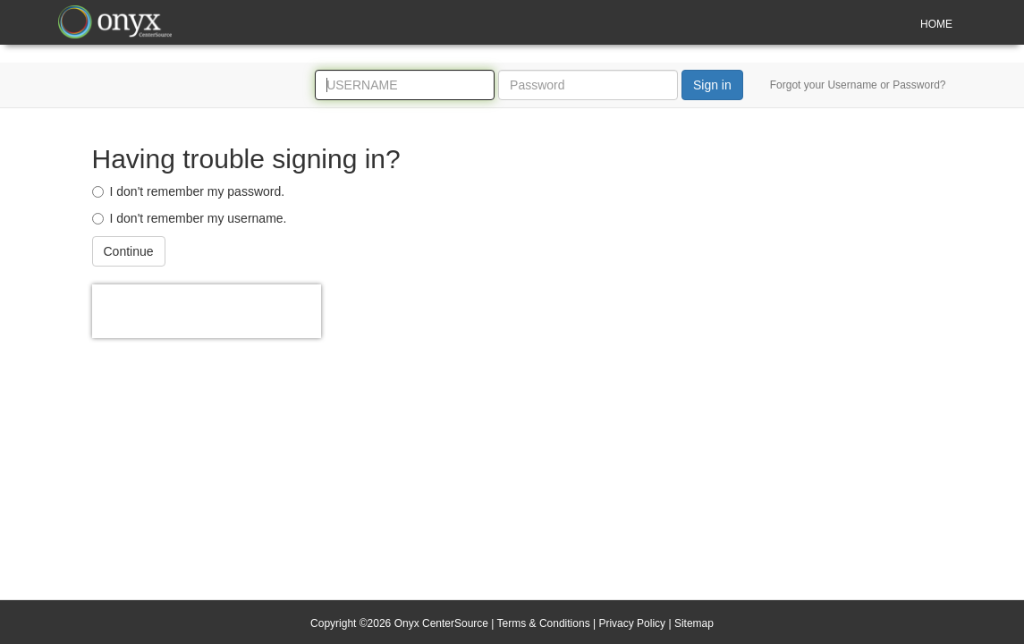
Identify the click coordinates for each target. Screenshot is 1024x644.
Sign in (712, 85)
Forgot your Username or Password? (858, 85)
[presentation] (206, 311)
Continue (129, 251)
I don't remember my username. (189, 218)
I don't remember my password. (188, 191)
